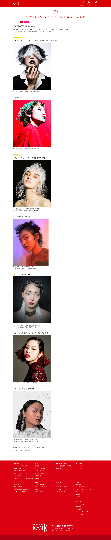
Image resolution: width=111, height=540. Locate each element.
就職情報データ (39, 491)
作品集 (78, 494)
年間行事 (16, 484)
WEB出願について (60, 491)
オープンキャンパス (81, 486)
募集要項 (58, 484)
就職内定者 (38, 489)
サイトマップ (79, 514)
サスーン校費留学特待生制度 (63, 466)
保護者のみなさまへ (19, 475)
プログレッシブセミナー (41, 473)
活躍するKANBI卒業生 (41, 486)
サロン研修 (38, 475)
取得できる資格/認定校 (20, 470)
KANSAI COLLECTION (20, 491)
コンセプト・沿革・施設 (20, 466)
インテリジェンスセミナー (42, 470)
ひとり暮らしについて (61, 489)
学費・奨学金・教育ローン (63, 486)
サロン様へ (79, 501)
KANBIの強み (17, 468)
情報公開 (78, 509)
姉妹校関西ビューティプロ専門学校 (23, 478)
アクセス (78, 499)
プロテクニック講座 (40, 468)
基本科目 (37, 478)
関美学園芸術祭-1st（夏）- (21, 486)
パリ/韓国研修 (59, 468)
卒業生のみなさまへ (81, 504)
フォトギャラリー (81, 491)
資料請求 (78, 484)
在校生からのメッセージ (20, 473)
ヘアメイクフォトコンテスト (83, 466)
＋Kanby (78, 496)
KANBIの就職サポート (41, 484)
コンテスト (79, 468)
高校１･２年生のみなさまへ (83, 489)
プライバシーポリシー (82, 511)
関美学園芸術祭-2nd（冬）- (21, 489)
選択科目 (37, 466)
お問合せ (78, 506)
